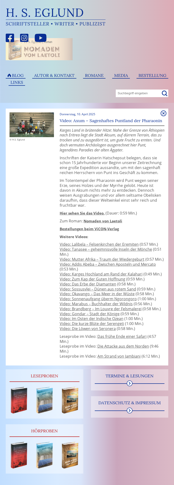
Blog (18, 75)
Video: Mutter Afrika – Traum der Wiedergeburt (102, 259)
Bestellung (152, 75)
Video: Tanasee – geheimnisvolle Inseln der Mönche (106, 249)
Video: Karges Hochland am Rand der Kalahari (101, 274)
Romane (94, 75)
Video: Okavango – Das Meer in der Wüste (97, 293)
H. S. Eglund (45, 12)
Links (17, 82)
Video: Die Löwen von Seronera (88, 328)
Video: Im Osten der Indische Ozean (91, 318)
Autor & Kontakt (54, 75)
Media (121, 75)
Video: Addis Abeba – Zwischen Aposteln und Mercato (108, 264)
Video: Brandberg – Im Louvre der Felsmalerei (101, 308)
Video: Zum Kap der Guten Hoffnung (92, 279)
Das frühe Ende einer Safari (122, 336)
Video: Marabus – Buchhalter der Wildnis (96, 303)
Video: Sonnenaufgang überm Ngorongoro (98, 298)
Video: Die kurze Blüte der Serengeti (92, 323)
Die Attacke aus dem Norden (123, 346)
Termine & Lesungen (129, 376)
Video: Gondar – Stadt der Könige (90, 313)
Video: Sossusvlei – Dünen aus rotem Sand (98, 289)
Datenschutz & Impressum (129, 402)
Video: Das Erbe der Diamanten (88, 284)
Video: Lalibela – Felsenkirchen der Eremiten (99, 244)
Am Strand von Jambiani (119, 356)
